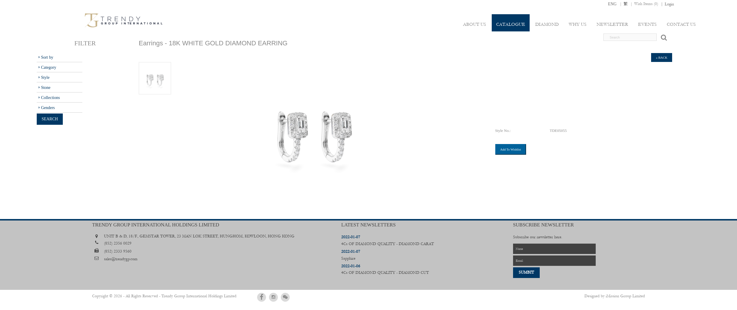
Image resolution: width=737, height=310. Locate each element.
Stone (45, 87)
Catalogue (510, 24)
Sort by (47, 57)
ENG (612, 4)
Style (45, 77)
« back (661, 57)
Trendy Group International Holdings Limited (198, 296)
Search (49, 119)
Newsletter (612, 24)
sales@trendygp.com (120, 259)
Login (669, 4)
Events (647, 24)
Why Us (578, 24)
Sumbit (526, 272)
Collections (50, 97)
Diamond (547, 24)
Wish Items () (646, 3)
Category (48, 67)
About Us (474, 24)
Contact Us (681, 24)
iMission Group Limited (625, 296)
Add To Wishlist (510, 149)
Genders (48, 108)
